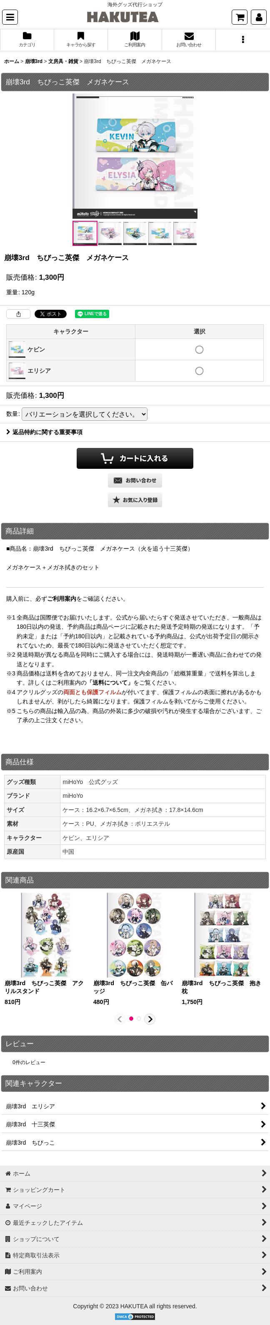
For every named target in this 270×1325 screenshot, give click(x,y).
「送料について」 (110, 682)
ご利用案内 (61, 598)
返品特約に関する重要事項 (44, 432)
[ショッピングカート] (240, 17)
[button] (10, 17)
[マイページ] (259, 17)
